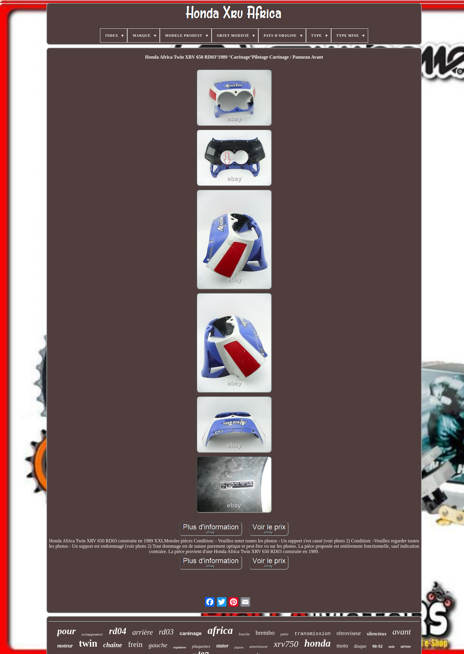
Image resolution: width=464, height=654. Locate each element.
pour (66, 631)
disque (360, 646)
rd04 (117, 631)
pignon (239, 647)
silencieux (377, 633)
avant (401, 631)
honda (317, 643)
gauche (158, 645)
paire (285, 634)
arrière (142, 632)
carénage (191, 633)
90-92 (377, 646)
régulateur (179, 647)
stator (222, 646)
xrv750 (286, 644)
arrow (406, 646)
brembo (265, 632)
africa (220, 630)
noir (392, 647)
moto (342, 645)
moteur (65, 646)
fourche (244, 634)
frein (135, 644)
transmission (312, 634)
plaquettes (201, 646)
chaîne (112, 645)
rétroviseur (348, 633)
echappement (92, 635)
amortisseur (258, 646)
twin (88, 643)
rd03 (166, 631)
